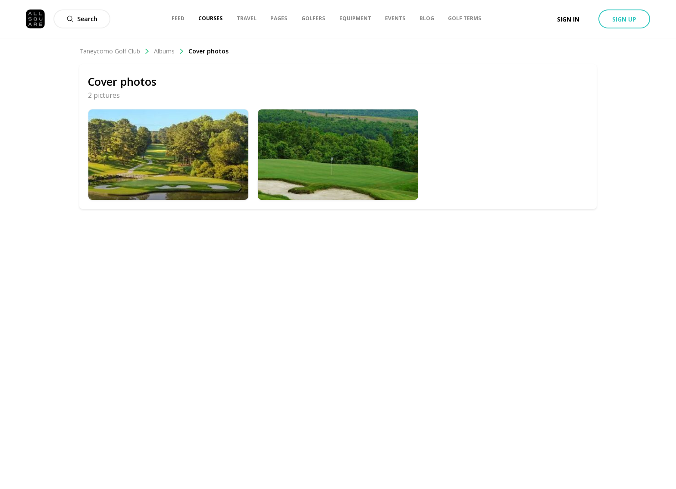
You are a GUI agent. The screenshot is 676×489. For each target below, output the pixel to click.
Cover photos (208, 51)
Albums (169, 51)
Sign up (624, 19)
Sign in (568, 19)
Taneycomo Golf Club (114, 51)
